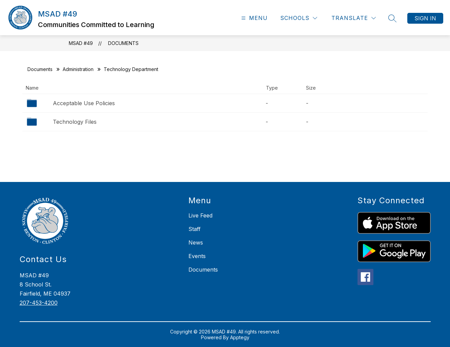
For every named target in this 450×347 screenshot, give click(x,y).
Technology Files (75, 121)
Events (197, 256)
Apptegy (239, 337)
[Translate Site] (353, 18)
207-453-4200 (39, 302)
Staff (194, 229)
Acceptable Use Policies (84, 103)
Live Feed (200, 215)
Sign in (425, 18)
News (195, 242)
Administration (78, 69)
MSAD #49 (81, 43)
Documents (123, 43)
